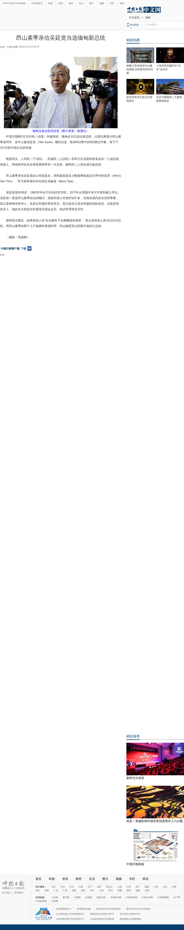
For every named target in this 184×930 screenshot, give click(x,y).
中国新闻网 (41, 901)
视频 (101, 3)
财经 (71, 3)
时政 (50, 3)
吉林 (99, 886)
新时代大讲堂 (135, 778)
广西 (65, 890)
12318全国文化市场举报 (102, 919)
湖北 (37, 890)
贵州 (110, 890)
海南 (74, 890)
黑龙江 (109, 886)
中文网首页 (37, 3)
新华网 (66, 897)
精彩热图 (133, 40)
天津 (62, 886)
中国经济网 (131, 897)
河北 (72, 886)
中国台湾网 (147, 897)
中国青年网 (115, 897)
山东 (165, 886)
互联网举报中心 (64, 909)
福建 (147, 886)
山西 (81, 886)
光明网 (54, 901)
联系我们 (18, 892)
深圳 (147, 890)
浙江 (137, 886)
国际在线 (101, 897)
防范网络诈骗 (84, 909)
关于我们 (6, 892)
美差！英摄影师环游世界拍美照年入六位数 (154, 821)
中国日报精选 (135, 864)
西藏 (119, 890)
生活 (81, 3)
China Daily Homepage (14, 3)
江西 (156, 886)
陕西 (129, 890)
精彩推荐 (133, 736)
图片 (91, 3)
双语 (122, 3)
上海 (119, 886)
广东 (56, 890)
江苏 (128, 886)
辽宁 (90, 886)
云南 (101, 890)
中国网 (77, 897)
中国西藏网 (163, 897)
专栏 (112, 3)
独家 (148, 17)
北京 (53, 886)
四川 (92, 890)
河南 (174, 886)
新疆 (138, 890)
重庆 (83, 890)
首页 (38, 878)
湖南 (47, 890)
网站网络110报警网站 (130, 919)
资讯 (61, 3)
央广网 (176, 897)
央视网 (88, 897)
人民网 (54, 897)
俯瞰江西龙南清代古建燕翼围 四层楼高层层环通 (139, 69)
